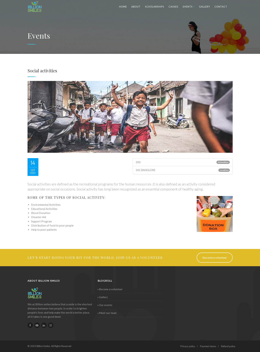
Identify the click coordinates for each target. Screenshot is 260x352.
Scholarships (154, 6)
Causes (173, 6)
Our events (105, 305)
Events (189, 6)
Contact (220, 6)
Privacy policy (187, 346)
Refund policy (228, 346)
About (136, 6)
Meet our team (107, 312)
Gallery (204, 6)
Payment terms (208, 346)
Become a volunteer (214, 257)
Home (123, 6)
